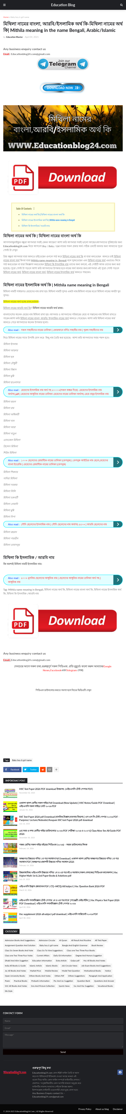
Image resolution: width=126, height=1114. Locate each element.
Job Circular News (69, 965)
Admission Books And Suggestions (20, 940)
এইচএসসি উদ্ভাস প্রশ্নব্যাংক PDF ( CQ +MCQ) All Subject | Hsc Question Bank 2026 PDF (62, 886)
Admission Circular (47, 940)
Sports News (64, 986)
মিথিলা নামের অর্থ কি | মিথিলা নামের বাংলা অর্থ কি (43, 214)
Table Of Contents (24, 208)
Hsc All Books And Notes (94, 960)
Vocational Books (105, 986)
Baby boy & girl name (19, 17)
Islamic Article (36, 965)
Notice (108, 971)
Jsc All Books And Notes (15, 971)
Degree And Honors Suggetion (89, 955)
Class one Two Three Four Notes (19, 955)
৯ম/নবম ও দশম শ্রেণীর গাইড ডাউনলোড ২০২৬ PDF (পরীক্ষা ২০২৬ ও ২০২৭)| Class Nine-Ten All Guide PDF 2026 (70, 832)
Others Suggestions (76, 976)
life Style (8, 991)
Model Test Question (71, 971)
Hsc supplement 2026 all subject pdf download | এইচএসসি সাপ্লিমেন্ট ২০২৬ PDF (58, 914)
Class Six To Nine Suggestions (50, 950)
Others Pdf (59, 976)
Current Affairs (43, 955)
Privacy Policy (84, 1109)
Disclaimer (118, 1109)
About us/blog (102, 1109)
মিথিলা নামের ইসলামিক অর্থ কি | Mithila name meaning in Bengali (48, 220)
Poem (7, 981)
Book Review (97, 945)
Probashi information (40, 981)
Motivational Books (92, 971)
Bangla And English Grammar (74, 945)
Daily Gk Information (62, 955)
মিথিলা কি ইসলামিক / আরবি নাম (36, 225)
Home (6, 17)
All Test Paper (101, 940)
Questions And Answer (104, 981)
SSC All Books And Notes (16, 986)
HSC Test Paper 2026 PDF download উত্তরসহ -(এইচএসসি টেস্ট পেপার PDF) (56, 789)
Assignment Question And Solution (20, 945)
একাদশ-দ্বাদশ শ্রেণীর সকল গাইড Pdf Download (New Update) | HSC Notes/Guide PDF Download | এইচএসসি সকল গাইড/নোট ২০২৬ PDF (67, 804)
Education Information (42, 960)
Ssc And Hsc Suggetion (84, 986)
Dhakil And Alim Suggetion (16, 960)
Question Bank (83, 981)
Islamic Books (52, 965)
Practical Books (20, 981)
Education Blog (63, 5)
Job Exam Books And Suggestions (96, 965)
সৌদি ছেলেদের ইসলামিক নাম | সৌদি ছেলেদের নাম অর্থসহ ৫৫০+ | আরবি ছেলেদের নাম (64, 524)
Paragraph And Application (100, 976)
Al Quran (63, 940)
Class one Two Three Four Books (81, 950)
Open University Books (15, 976)
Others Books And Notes (40, 976)
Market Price (35, 971)
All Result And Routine (81, 940)
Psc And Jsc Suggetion (63, 981)
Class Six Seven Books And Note (19, 950)
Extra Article (61, 960)
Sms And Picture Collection (43, 986)
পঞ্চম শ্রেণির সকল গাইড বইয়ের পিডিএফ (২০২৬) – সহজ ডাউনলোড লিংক (53, 844)
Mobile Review (51, 971)
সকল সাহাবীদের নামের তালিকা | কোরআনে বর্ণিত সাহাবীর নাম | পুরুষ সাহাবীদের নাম (62, 329)
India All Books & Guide (15, 965)
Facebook (56, 670)
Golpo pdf (75, 960)
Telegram (71, 670)
